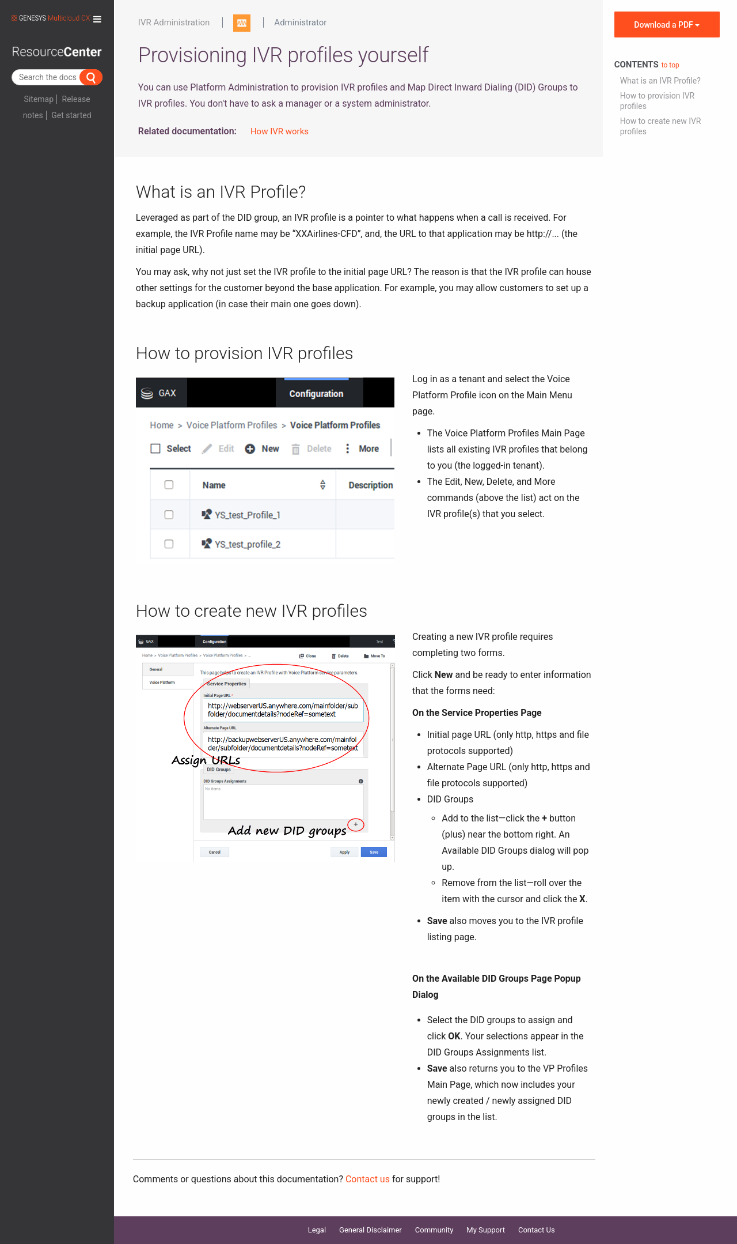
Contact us (367, 1179)
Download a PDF (667, 24)
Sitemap (39, 99)
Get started (71, 115)
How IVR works (279, 131)
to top (670, 65)
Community (434, 1230)
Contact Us (536, 1230)
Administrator (300, 22)
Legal (317, 1230)
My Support (485, 1230)
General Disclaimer (370, 1230)
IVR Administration (174, 22)
